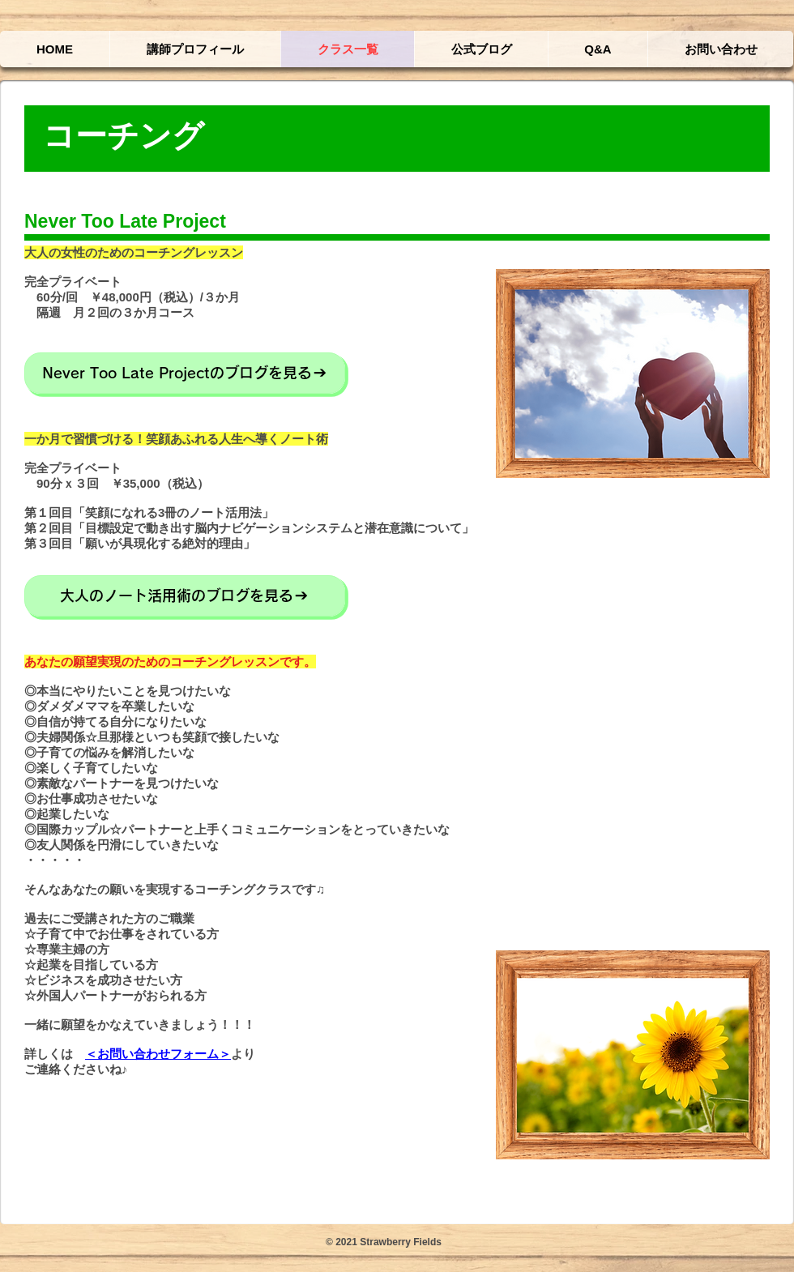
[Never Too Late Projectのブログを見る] (184, 373)
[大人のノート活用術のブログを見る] (184, 596)
